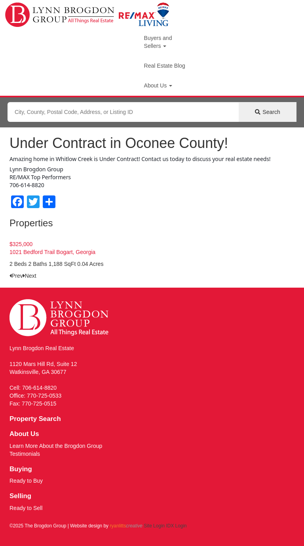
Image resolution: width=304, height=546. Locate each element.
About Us (158, 85)
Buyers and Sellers (158, 42)
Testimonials (25, 454)
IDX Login (176, 526)
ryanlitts (126, 526)
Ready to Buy (26, 481)
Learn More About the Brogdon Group (56, 446)
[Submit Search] (267, 112)
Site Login (154, 526)
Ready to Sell (26, 508)
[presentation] (16, 276)
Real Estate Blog (164, 66)
